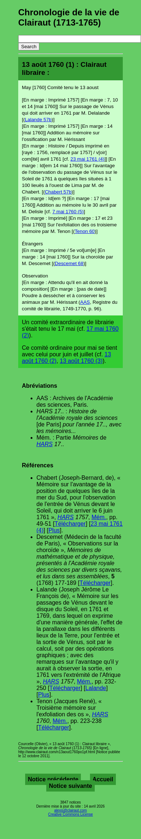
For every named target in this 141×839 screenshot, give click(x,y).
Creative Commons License (70, 814)
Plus (54, 530)
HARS (44, 444)
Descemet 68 (69, 263)
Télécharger (70, 524)
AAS (85, 302)
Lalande (95, 688)
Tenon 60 (85, 231)
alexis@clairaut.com (70, 810)
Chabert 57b (58, 192)
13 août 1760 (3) (81, 361)
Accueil (103, 779)
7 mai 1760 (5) (68, 211)
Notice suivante (70, 786)
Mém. (98, 517)
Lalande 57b (38, 119)
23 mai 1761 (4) (87, 159)
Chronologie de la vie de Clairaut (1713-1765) (68, 17)
